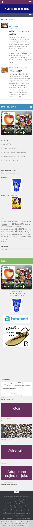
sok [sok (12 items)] (2, 236)
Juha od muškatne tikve (9, 148)
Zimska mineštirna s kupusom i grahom (14, 156)
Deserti (11, 68)
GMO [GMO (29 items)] (4, 226)
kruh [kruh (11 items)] (26, 229)
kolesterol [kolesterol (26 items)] (20, 229)
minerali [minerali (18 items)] (9, 232)
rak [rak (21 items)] (12, 234)
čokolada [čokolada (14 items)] (4, 241)
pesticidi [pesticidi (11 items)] (3, 234)
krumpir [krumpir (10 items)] (30, 229)
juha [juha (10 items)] (20, 226)
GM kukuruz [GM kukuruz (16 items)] (25, 224)
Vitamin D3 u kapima (9, 195)
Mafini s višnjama (16, 71)
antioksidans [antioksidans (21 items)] (14, 221)
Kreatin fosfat (7, 144)
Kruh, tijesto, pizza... (15, 24)
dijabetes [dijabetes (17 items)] (4, 224)
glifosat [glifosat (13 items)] (18, 224)
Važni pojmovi (5, 461)
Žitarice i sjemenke (6, 439)
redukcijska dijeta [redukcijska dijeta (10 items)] (23, 234)
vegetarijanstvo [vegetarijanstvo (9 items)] (8, 239)
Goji (2, 421)
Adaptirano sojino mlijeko (9, 484)
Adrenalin (4, 463)
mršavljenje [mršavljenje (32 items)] (19, 231)
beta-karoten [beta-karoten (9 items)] (24, 221)
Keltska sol (6, 177)
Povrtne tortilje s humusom (10, 160)
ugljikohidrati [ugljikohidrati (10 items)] (28, 236)
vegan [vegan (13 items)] (3, 239)
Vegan (16, 68)
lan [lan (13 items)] (2, 232)
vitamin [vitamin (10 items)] (14, 239)
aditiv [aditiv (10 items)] (4, 221)
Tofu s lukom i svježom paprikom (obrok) (14, 152)
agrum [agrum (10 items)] (7, 221)
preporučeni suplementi (10, 173)
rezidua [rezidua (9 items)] (29, 234)
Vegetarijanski (13, 26)
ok (26, 525)
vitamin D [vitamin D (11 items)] (23, 239)
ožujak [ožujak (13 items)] (28, 232)
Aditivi (3, 397)
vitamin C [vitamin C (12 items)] (18, 239)
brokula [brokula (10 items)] (29, 221)
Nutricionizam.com (16, 8)
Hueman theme (26, 518)
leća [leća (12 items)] (4, 232)
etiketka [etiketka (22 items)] (12, 224)
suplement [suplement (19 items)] (8, 236)
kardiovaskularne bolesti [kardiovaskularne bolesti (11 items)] (7, 229)
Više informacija (19, 525)
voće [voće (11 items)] (27, 239)
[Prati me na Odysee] (30, 107)
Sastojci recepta (6, 418)
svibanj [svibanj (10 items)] (14, 236)
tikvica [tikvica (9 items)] (17, 236)
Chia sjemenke (5, 442)
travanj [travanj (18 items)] (22, 236)
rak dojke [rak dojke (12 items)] (16, 234)
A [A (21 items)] (2, 221)
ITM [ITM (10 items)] (18, 226)
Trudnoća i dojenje (7, 482)
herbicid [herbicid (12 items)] (9, 226)
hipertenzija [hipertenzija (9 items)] (14, 226)
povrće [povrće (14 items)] (8, 234)
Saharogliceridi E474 (7, 399)
